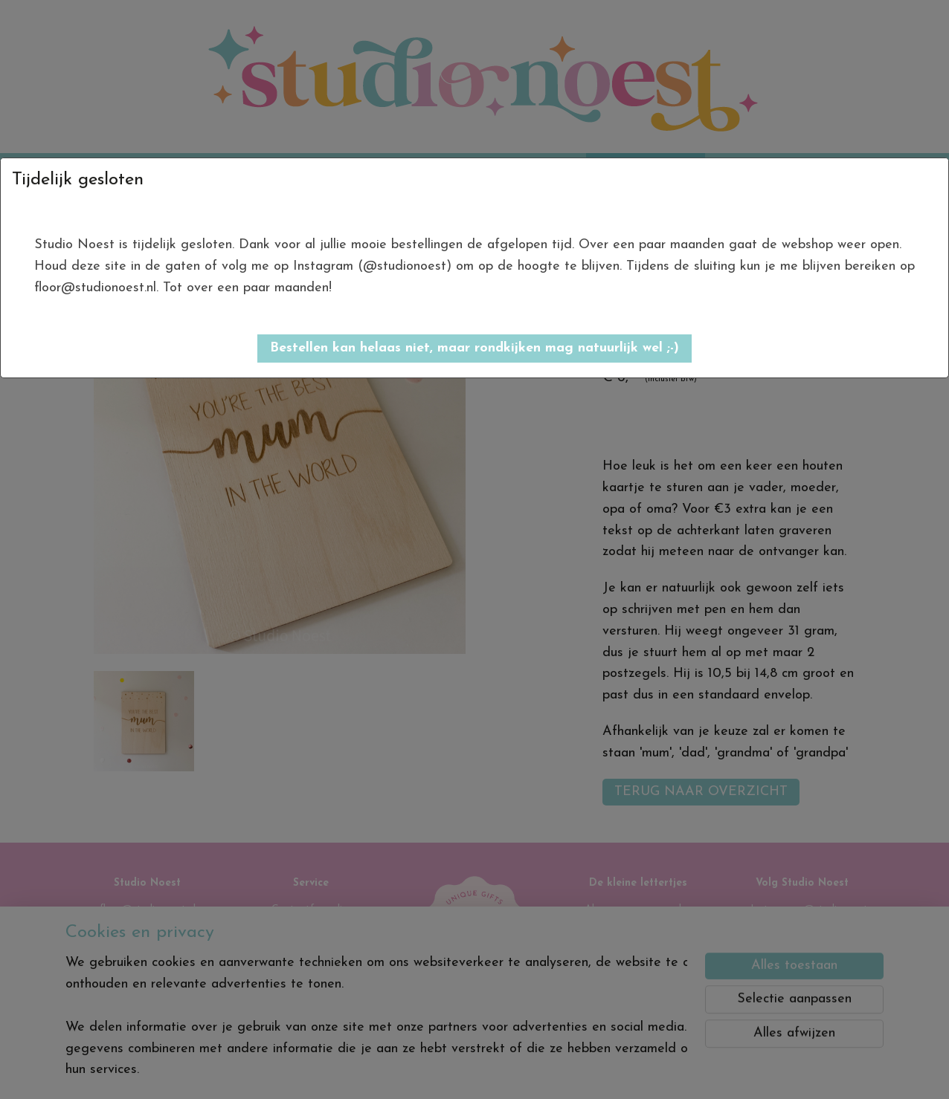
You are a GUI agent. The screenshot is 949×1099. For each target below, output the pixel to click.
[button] (474, 348)
